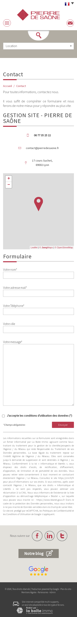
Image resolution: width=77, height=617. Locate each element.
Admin (52, 592)
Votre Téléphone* (13, 306)
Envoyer (63, 425)
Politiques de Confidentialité (57, 510)
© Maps (46, 247)
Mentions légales (28, 592)
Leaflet (34, 247)
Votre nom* (10, 270)
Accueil (7, 86)
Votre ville (9, 324)
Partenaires (43, 592)
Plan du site (65, 589)
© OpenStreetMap (64, 247)
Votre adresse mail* (15, 288)
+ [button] (8, 179)
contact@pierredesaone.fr (42, 148)
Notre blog (38, 553)
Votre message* (12, 342)
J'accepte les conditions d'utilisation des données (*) (39, 415)
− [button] (8, 185)
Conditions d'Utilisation (18, 514)
